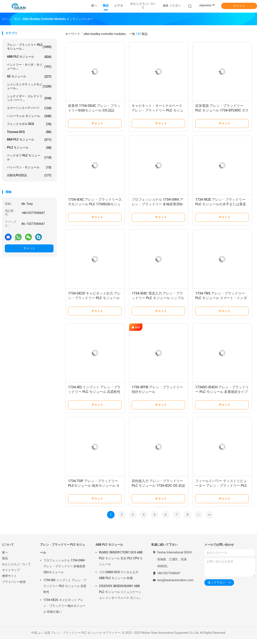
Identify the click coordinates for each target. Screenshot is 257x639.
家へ (5, 552)
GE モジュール (29, 76)
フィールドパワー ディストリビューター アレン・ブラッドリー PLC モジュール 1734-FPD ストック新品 (222, 485)
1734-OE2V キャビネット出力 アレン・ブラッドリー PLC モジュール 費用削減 (94, 298)
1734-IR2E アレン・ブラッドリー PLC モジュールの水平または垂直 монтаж (220, 204)
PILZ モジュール (29, 148)
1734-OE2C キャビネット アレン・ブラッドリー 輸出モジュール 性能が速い (64, 605)
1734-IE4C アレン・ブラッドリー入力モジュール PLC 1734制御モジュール (95, 204)
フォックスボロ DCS (29, 124)
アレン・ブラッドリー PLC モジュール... (29, 46)
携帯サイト (9, 576)
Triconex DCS (29, 132)
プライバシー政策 (14, 581)
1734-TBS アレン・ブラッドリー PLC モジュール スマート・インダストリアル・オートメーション (221, 298)
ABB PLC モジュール (29, 57)
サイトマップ (11, 570)
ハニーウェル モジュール (29, 116)
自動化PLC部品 (29, 175)
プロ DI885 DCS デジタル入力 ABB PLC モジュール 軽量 (118, 575)
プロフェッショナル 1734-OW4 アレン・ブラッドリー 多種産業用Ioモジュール (157, 204)
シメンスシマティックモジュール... (29, 86)
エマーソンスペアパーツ (29, 108)
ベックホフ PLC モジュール (29, 157)
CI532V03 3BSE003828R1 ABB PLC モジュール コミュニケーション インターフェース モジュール (120, 592)
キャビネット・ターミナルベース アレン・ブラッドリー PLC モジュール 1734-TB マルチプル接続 (157, 110)
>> (209, 514)
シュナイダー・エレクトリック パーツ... (29, 98)
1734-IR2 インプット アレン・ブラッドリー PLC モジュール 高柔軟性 (64, 586)
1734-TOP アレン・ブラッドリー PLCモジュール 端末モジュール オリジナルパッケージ (94, 485)
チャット (239, 5)
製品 (5, 558)
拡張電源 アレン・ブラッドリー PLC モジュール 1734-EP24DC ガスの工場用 (222, 110)
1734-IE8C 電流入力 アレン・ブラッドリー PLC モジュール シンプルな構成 (158, 298)
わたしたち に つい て (16, 564)
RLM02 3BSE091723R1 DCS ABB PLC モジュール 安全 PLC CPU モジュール (121, 558)
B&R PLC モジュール (29, 140)
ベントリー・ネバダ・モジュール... (29, 66)
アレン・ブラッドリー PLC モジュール (62, 548)
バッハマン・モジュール (29, 167)
